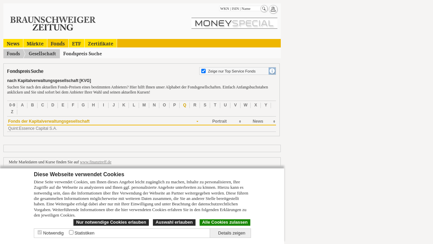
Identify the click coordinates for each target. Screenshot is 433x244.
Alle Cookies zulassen (225, 222)
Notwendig (53, 233)
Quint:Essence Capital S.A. (32, 128)
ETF (76, 43)
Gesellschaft (42, 53)
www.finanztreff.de (95, 162)
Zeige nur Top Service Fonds (231, 71)
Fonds (58, 43)
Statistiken (84, 233)
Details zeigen (231, 233)
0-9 (12, 105)
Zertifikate (100, 43)
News (13, 43)
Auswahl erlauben (174, 222)
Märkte (35, 43)
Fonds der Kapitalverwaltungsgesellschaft (49, 121)
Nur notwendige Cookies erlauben (111, 222)
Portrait (219, 121)
